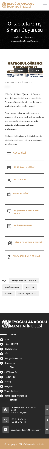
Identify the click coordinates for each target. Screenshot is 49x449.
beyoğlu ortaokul (12, 287)
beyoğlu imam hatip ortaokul (24, 280)
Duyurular (29, 37)
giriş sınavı (30, 287)
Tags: (4, 280)
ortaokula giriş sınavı (27, 293)
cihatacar (28, 82)
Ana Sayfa (18, 37)
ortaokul (8, 293)
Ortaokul (35, 70)
